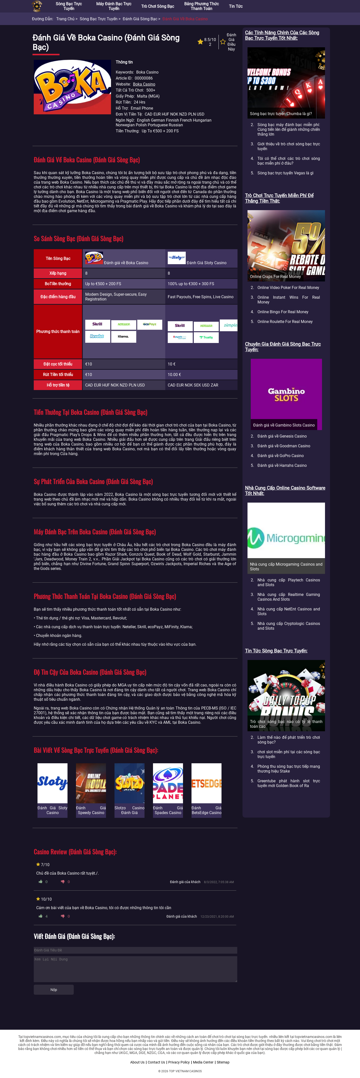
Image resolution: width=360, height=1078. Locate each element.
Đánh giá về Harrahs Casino (282, 465)
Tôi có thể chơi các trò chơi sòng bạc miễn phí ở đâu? (289, 161)
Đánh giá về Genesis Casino (282, 436)
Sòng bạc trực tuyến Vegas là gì (286, 173)
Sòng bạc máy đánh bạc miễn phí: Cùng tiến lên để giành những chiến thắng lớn (289, 129)
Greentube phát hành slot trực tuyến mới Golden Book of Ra (289, 783)
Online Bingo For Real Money (283, 311)
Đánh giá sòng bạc (140, 19)
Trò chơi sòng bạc (157, 6)
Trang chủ (65, 19)
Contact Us (156, 1062)
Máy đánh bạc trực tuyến (113, 6)
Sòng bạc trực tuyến (69, 6)
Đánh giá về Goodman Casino (284, 446)
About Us (137, 1062)
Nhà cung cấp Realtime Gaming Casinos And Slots (289, 597)
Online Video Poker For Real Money (288, 287)
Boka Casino (144, 84)
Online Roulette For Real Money (285, 321)
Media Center (203, 1062)
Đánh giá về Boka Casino (185, 19)
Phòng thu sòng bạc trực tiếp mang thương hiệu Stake (289, 769)
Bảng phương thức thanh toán (201, 6)
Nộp (53, 990)
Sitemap (223, 1062)
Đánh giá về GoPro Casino (281, 455)
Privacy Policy (179, 1062)
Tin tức (235, 6)
